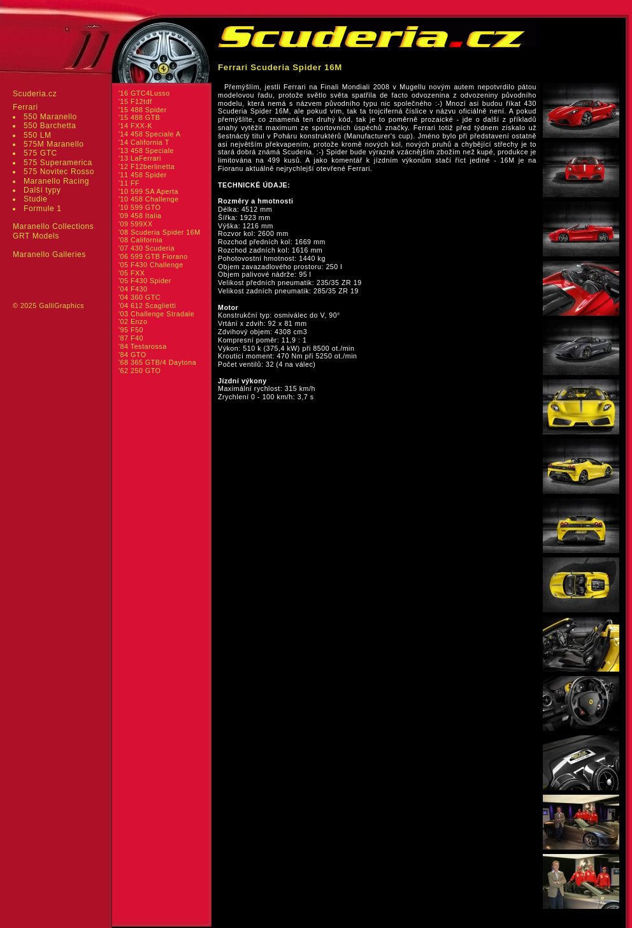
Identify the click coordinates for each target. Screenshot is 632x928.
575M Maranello (53, 144)
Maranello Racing (56, 181)
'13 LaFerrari (139, 158)
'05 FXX (131, 273)
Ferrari (25, 107)
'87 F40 (130, 338)
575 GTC (40, 153)
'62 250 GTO (139, 370)
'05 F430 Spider (144, 280)
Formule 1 (42, 208)
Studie (36, 199)
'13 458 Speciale (146, 150)
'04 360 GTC (139, 297)
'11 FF (129, 183)
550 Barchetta (50, 125)
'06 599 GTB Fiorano (153, 256)
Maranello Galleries (49, 254)
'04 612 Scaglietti (147, 305)
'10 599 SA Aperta (148, 191)
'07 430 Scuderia (146, 248)
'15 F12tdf (135, 101)
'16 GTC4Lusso (144, 93)
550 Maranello (50, 116)
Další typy (42, 190)
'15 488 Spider (142, 110)
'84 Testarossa (142, 346)
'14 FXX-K (135, 125)
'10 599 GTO (139, 207)
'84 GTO (132, 354)
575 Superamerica (58, 162)
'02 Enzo (132, 321)
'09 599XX (135, 224)
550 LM (38, 135)
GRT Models (36, 236)
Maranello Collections (53, 226)
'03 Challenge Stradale (156, 314)
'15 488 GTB (139, 117)
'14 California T (143, 142)
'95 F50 (130, 330)
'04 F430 (132, 289)
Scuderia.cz (35, 93)
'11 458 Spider (142, 175)
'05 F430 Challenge (150, 265)
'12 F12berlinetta (146, 166)
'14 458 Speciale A (149, 134)
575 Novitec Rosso (59, 171)
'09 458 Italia (140, 215)
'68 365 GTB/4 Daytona (157, 362)
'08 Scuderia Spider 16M (159, 232)
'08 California (140, 240)
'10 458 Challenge (148, 199)
